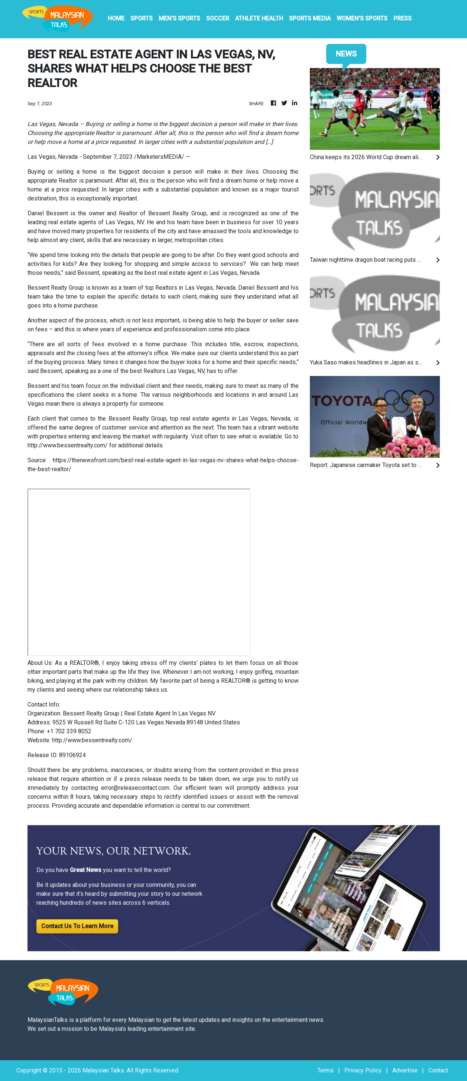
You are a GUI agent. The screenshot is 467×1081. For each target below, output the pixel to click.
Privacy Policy (363, 1070)
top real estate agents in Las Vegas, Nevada (230, 418)
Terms (325, 1070)
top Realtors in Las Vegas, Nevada (190, 287)
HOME (116, 18)
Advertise (405, 1070)
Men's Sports (179, 18)
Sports (141, 18)
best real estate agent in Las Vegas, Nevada (202, 272)
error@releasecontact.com (135, 787)
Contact (438, 1070)
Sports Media (310, 18)
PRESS (402, 18)
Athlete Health (259, 18)
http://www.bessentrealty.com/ (67, 445)
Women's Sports (362, 18)
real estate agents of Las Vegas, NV (96, 222)
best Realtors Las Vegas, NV (167, 370)
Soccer (217, 18)
